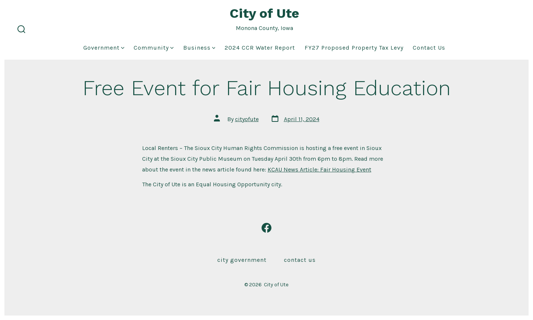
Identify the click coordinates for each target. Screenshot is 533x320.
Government (103, 47)
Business (199, 47)
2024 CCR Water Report (260, 47)
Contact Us (429, 47)
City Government (241, 259)
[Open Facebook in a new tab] (266, 228)
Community (154, 47)
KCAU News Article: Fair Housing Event (319, 169)
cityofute (247, 119)
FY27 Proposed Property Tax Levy (354, 47)
